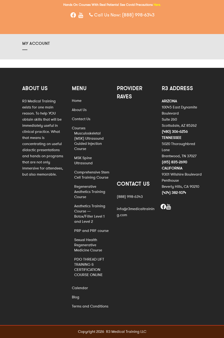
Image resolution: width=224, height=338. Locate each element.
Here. (157, 5)
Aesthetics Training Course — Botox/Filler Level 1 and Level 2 (89, 214)
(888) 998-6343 (138, 15)
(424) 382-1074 (174, 192)
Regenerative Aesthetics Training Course (89, 192)
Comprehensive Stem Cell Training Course (91, 175)
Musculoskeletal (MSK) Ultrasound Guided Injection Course (89, 141)
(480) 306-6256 (175, 131)
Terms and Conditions (90, 306)
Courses (78, 128)
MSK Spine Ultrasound (83, 160)
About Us (79, 109)
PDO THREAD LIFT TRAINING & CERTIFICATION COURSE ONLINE (89, 267)
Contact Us (81, 119)
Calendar (80, 288)
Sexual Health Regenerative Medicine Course (88, 245)
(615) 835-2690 (174, 162)
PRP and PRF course (91, 230)
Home (76, 100)
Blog (75, 297)
